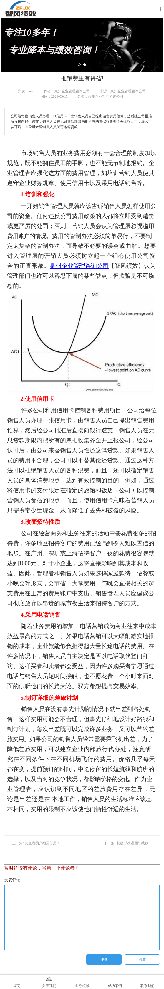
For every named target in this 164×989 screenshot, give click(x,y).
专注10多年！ (82, 41)
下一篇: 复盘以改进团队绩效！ (128, 843)
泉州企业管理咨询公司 (79, 266)
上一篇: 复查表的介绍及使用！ (36, 843)
